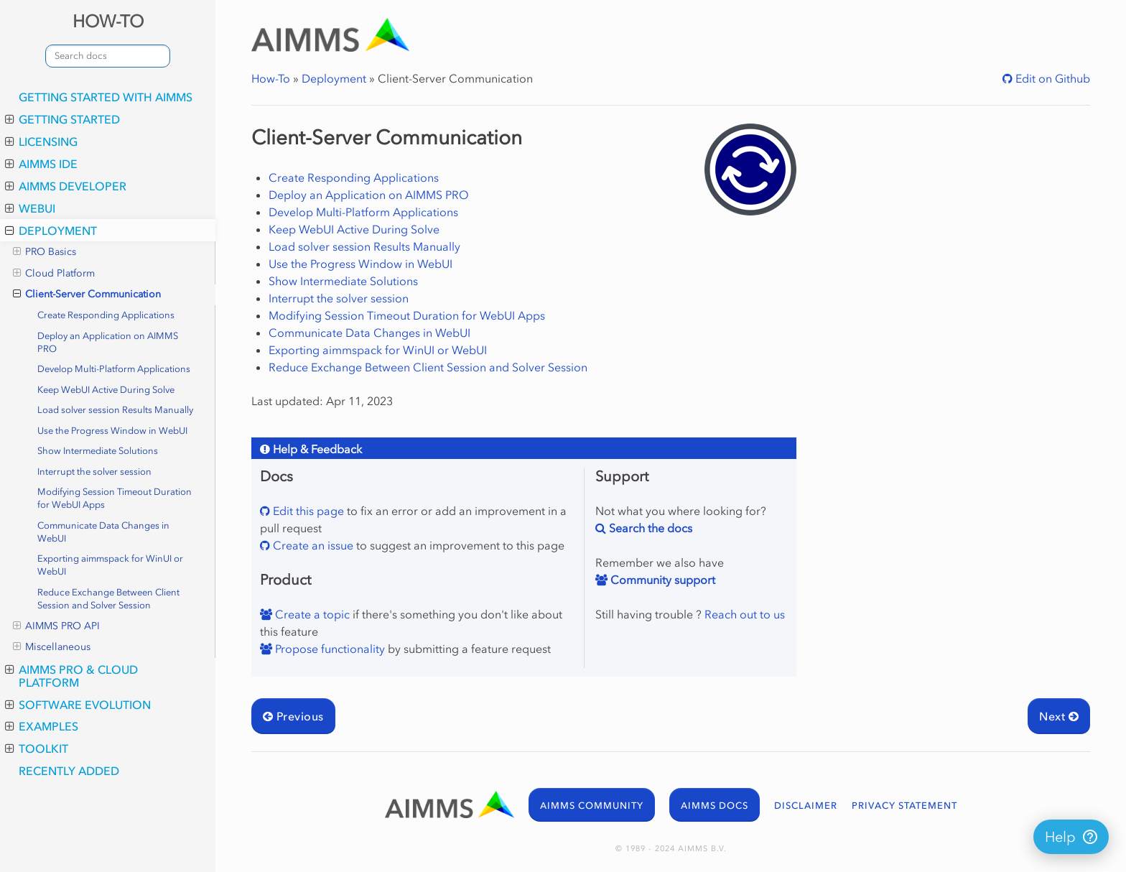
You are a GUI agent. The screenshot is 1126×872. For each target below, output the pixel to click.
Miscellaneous (51, 647)
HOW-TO (108, 21)
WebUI (30, 208)
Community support (661, 579)
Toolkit (36, 748)
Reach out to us (744, 614)
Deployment (51, 230)
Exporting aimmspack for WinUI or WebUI (110, 565)
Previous (293, 716)
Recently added (69, 771)
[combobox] (107, 56)
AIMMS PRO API (56, 626)
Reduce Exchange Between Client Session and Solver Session (108, 599)
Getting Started (62, 119)
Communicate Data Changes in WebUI (103, 532)
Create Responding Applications (106, 315)
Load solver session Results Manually (115, 409)
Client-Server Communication (87, 294)
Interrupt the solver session (94, 471)
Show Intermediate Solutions (97, 450)
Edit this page (307, 510)
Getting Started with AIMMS (105, 97)
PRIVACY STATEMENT (904, 805)
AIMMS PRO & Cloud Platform (71, 676)
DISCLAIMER (805, 805)
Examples (41, 726)
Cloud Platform (54, 273)
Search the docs (649, 528)
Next (1059, 716)
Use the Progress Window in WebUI (112, 430)
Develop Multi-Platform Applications (113, 368)
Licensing (41, 141)
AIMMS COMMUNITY (591, 805)
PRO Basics (44, 252)
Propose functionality (328, 648)
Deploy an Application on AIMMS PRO (107, 342)
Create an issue (311, 545)
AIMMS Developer (65, 186)
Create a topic (311, 614)
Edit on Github (1051, 78)
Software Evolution (78, 704)
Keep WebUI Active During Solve (106, 389)
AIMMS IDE (41, 164)
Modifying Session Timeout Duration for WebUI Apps (114, 498)
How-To (270, 78)
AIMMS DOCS (714, 805)
